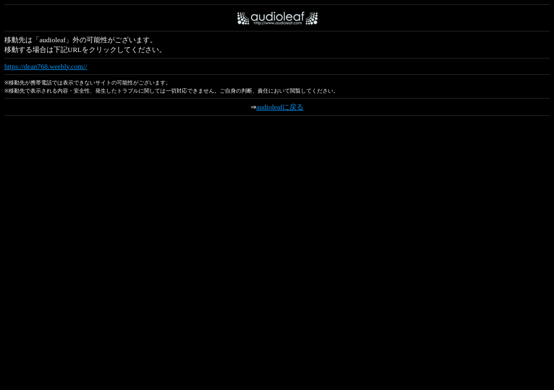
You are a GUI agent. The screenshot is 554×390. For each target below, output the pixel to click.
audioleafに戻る (280, 107)
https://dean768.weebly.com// (45, 66)
